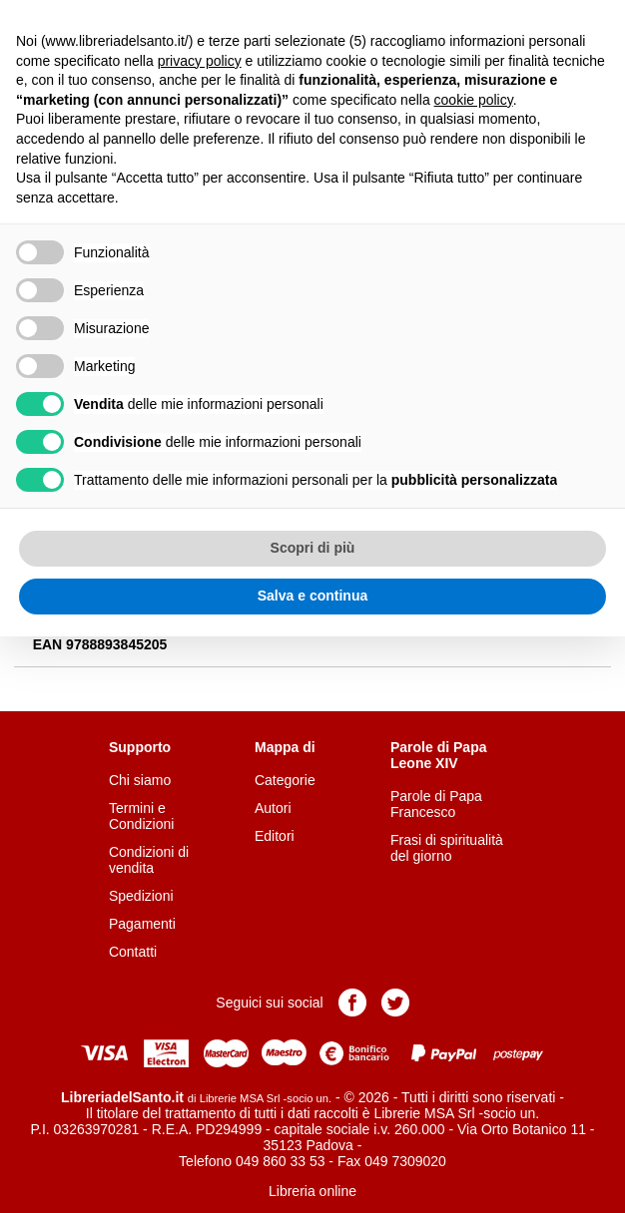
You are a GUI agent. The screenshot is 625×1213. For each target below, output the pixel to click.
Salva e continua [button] (312, 596)
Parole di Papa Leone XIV (438, 755)
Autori (273, 808)
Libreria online (312, 1191)
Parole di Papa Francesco (436, 804)
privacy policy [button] (200, 61)
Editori (275, 836)
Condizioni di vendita (149, 860)
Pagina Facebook (352, 1002)
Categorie (285, 780)
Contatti (133, 952)
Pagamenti (142, 924)
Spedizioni (141, 896)
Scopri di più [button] (313, 548)
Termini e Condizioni (141, 816)
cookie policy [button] (473, 100)
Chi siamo (140, 780)
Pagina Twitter (395, 1002)
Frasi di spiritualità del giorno (446, 848)
